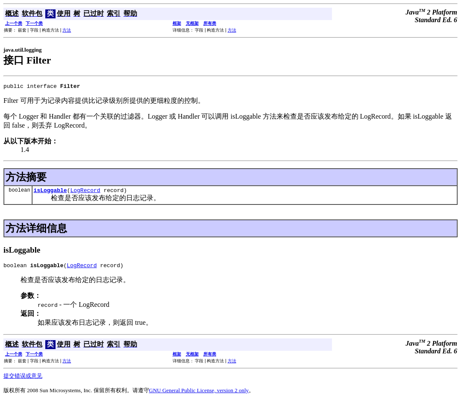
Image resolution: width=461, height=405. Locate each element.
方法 (66, 30)
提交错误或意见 (22, 379)
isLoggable (50, 192)
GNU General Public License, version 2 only (199, 394)
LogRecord (85, 192)
